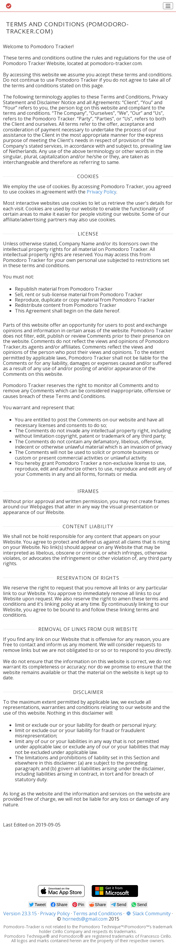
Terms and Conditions (97, 913)
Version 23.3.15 (20, 913)
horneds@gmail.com (84, 919)
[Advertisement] (88, 860)
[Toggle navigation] (168, 5)
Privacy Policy (101, 191)
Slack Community (148, 913)
